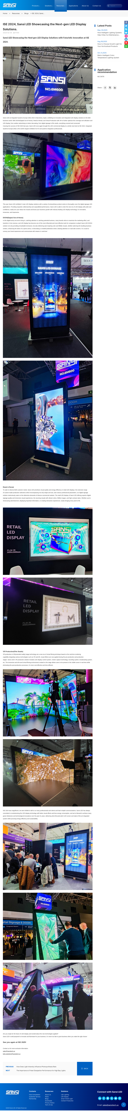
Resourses (16, 15)
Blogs (26, 15)
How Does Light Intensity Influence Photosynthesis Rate (31, 1068)
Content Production (67, 1102)
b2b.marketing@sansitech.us (11, 1055)
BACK (84, 1070)
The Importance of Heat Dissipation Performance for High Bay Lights (36, 1072)
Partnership (32, 1100)
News (47, 1098)
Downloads (48, 1102)
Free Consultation (34, 1096)
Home (5, 15)
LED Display (65, 1098)
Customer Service (34, 1098)
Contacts (32, 1093)
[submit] (108, 6)
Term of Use (49, 1106)
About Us (48, 1096)
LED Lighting (65, 1096)
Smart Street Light (67, 1100)
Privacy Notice (49, 1104)
